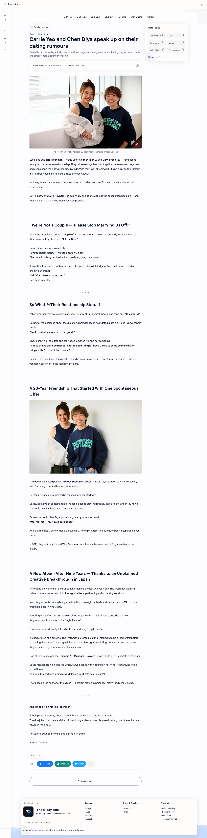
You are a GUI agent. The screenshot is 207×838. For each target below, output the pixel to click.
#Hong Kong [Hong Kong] (36, 755)
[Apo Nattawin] (157, 35)
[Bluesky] (26, 822)
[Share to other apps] (90, 764)
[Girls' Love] (95, 16)
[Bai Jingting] (157, 43)
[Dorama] (122, 16)
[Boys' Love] (110, 16)
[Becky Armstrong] (176, 50)
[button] (202, 4)
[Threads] (35, 822)
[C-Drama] (68, 16)
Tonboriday (14, 4)
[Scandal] (150, 16)
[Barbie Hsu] (157, 50)
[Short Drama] (136, 16)
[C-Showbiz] (82, 16)
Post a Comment (85, 781)
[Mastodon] (45, 822)
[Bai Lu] (176, 43)
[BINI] (176, 35)
